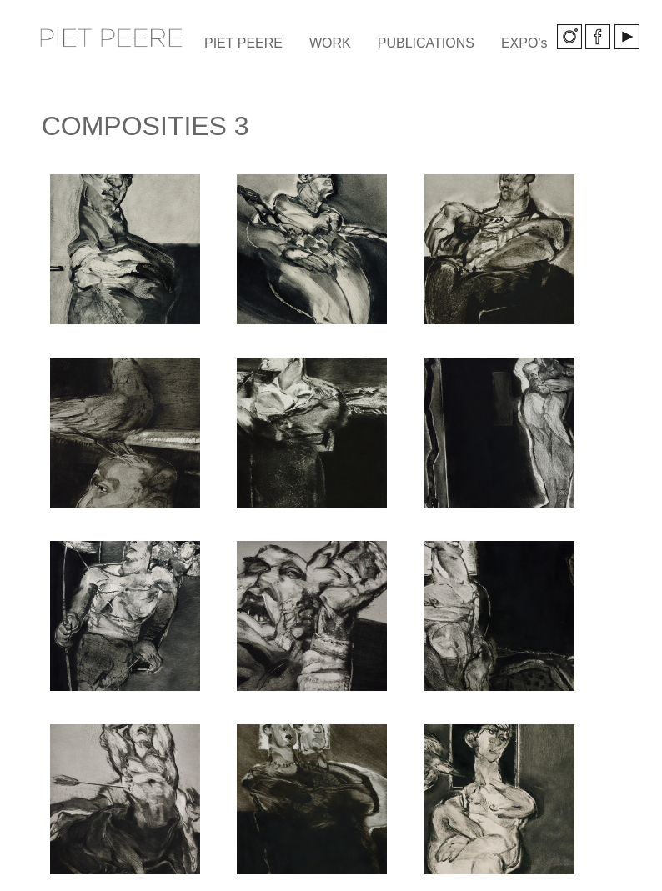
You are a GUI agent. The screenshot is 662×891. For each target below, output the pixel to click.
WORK (330, 43)
